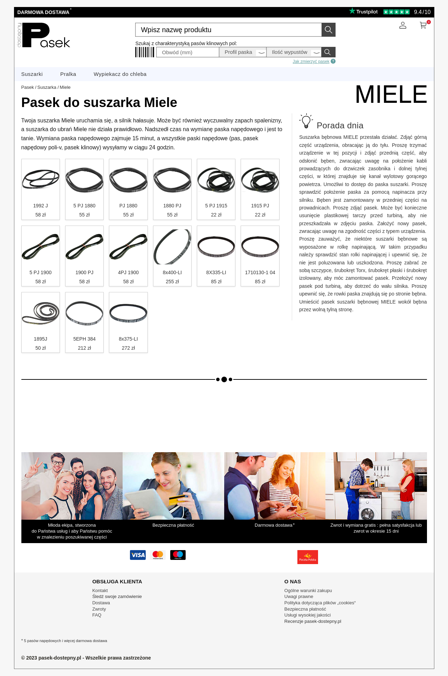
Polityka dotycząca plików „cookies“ (320, 602)
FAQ (96, 615)
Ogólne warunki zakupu (308, 590)
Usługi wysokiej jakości (307, 615)
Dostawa (101, 602)
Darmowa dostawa (44, 12)
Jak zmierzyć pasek (314, 61)
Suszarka (46, 87)
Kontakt (100, 590)
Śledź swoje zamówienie (117, 596)
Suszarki (32, 74)
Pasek (27, 87)
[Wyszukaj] (329, 30)
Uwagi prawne (298, 596)
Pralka (68, 74)
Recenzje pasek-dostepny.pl (312, 621)
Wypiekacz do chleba (120, 74)
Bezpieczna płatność (305, 609)
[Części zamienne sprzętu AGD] (43, 49)
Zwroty (99, 609)
